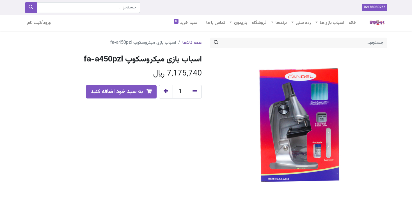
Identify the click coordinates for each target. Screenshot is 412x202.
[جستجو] (31, 7)
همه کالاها (192, 42)
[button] (121, 91)
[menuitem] (352, 23)
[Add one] (166, 91)
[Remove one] (195, 91)
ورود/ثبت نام (39, 22)
